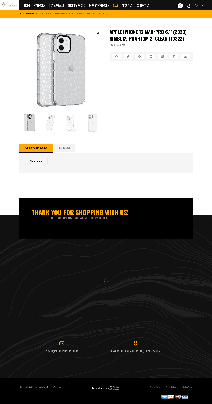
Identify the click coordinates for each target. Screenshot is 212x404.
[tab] (36, 148)
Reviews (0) (64, 147)
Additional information (36, 147)
